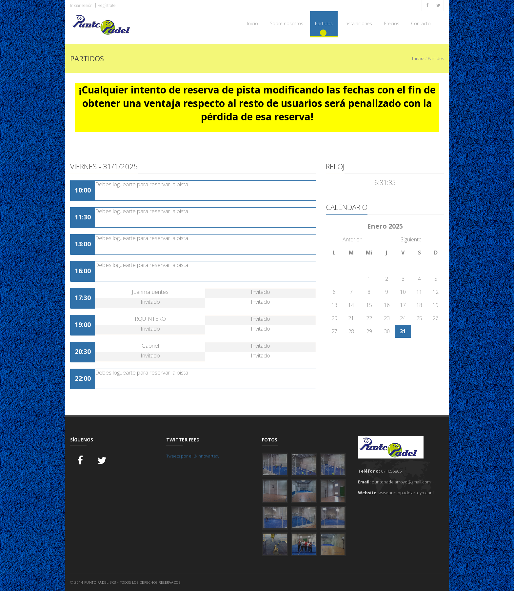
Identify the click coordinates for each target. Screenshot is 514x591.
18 (419, 305)
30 (387, 331)
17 (403, 305)
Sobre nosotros (286, 23)
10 (403, 292)
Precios (391, 23)
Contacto (421, 23)
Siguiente (411, 239)
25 (419, 318)
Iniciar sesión (81, 5)
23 (387, 318)
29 (369, 331)
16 (387, 305)
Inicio (252, 23)
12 (436, 292)
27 (334, 331)
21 (351, 318)
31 (403, 331)
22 (369, 318)
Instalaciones (358, 23)
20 (334, 318)
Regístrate (107, 5)
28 (351, 331)
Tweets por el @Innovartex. (192, 456)
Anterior (352, 239)
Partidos (324, 23)
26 (436, 318)
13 (334, 305)
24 (403, 318)
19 (436, 305)
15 (369, 305)
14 (351, 305)
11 (419, 292)
